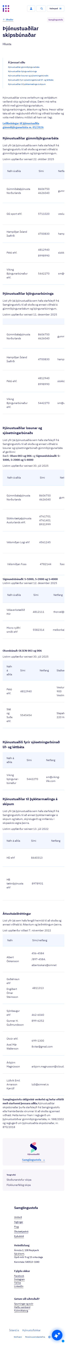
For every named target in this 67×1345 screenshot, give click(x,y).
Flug (16, 1226)
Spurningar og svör (23, 1303)
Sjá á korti (19, 1253)
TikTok (17, 1282)
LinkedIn (18, 1286)
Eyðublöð (19, 1236)
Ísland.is (14, 1330)
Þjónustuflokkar (31, 1330)
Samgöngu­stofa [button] (33, 1160)
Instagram (19, 1279)
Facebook (19, 1275)
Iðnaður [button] (8, 19)
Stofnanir (18, 1337)
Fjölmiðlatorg (21, 1310)
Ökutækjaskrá (21, 1231)
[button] (31, 8)
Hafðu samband (22, 1307)
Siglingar (18, 1221)
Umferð (18, 1217)
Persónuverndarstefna (35, 1337)
